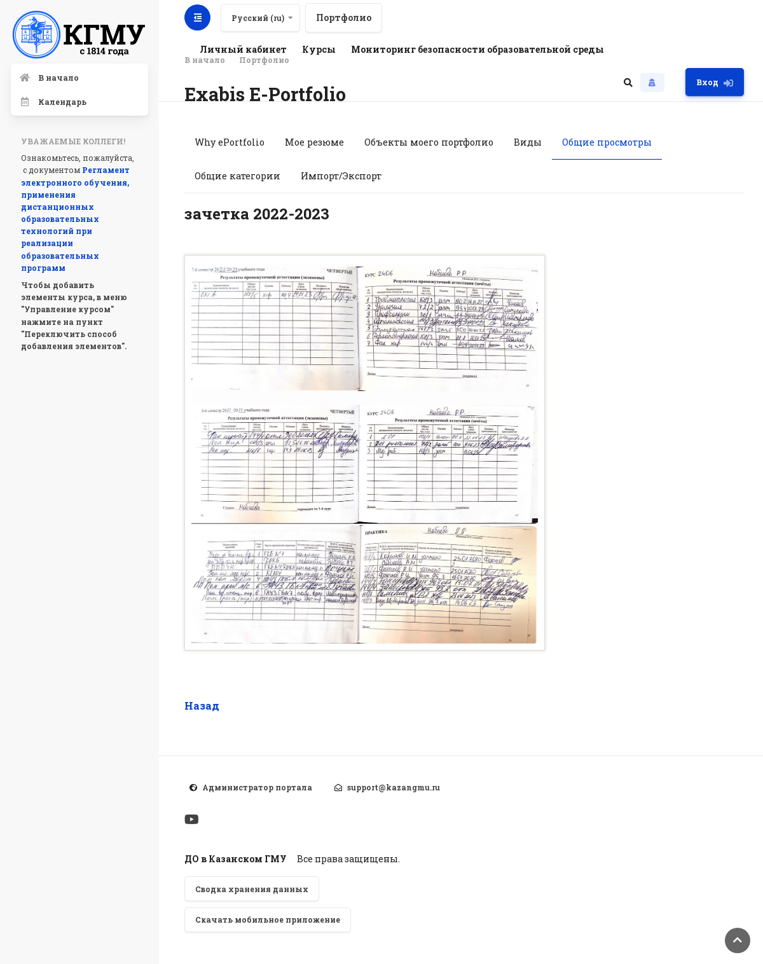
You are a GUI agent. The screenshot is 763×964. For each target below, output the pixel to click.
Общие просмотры (607, 142)
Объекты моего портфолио (428, 142)
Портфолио (343, 17)
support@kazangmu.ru (393, 787)
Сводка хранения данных (251, 889)
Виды (528, 142)
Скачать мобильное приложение (267, 919)
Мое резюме (314, 142)
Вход (714, 82)
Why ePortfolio (230, 142)
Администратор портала (257, 787)
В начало (204, 60)
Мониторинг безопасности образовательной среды (477, 49)
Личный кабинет (243, 49)
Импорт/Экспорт (341, 176)
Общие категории (237, 176)
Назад (201, 705)
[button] (628, 82)
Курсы (319, 49)
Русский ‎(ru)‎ (257, 18)
